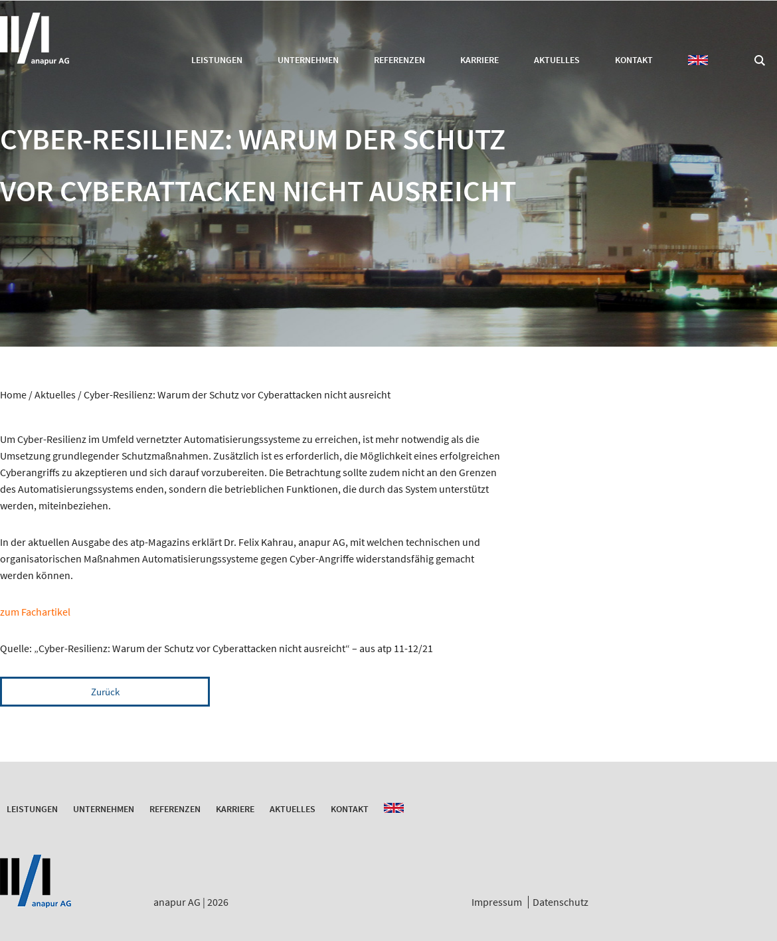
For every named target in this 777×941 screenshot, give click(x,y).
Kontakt (634, 60)
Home (13, 394)
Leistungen (216, 60)
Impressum (497, 901)
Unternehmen (308, 60)
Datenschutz (560, 901)
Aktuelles (557, 60)
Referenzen (399, 60)
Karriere (479, 60)
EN (698, 60)
